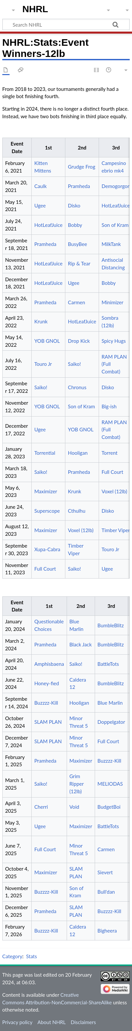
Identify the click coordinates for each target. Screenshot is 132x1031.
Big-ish (109, 406)
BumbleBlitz (110, 625)
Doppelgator (111, 722)
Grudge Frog (81, 167)
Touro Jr (43, 364)
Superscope (47, 511)
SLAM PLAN (48, 722)
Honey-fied (46, 683)
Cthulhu (76, 511)
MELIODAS (110, 784)
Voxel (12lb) (114, 491)
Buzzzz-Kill (46, 703)
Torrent (109, 453)
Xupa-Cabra (47, 549)
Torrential (44, 453)
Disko (74, 205)
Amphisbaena (49, 664)
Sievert (105, 872)
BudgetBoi (108, 807)
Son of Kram (115, 225)
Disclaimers (83, 1022)
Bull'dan (106, 892)
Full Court (112, 472)
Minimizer (112, 302)
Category (12, 956)
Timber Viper (116, 530)
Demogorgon (116, 186)
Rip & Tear (79, 263)
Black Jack (80, 644)
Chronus (77, 387)
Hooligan (78, 453)
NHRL (35, 9)
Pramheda (79, 186)
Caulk (40, 186)
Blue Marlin (109, 703)
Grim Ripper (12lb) (76, 783)
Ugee (40, 205)
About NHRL (51, 1022)
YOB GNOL (47, 341)
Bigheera (107, 931)
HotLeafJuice (116, 205)
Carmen (76, 302)
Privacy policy (17, 1022)
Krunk (41, 321)
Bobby (75, 225)
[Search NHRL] (66, 24)
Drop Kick (79, 341)
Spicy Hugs (114, 341)
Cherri (41, 807)
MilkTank (111, 244)
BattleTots (108, 664)
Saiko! (74, 364)
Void (74, 807)
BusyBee (77, 244)
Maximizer (45, 491)
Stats (31, 956)
